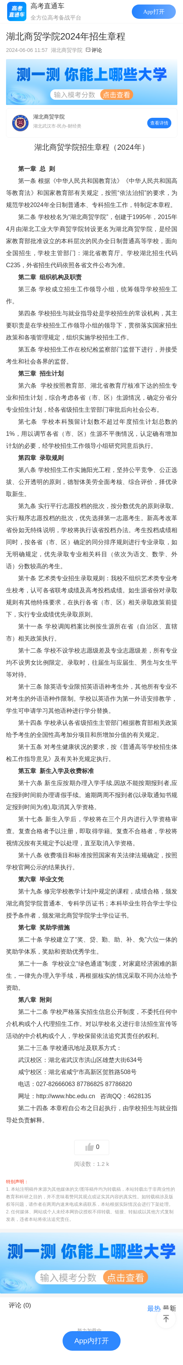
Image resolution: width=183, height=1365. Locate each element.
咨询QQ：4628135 (125, 1096)
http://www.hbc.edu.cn (65, 1096)
